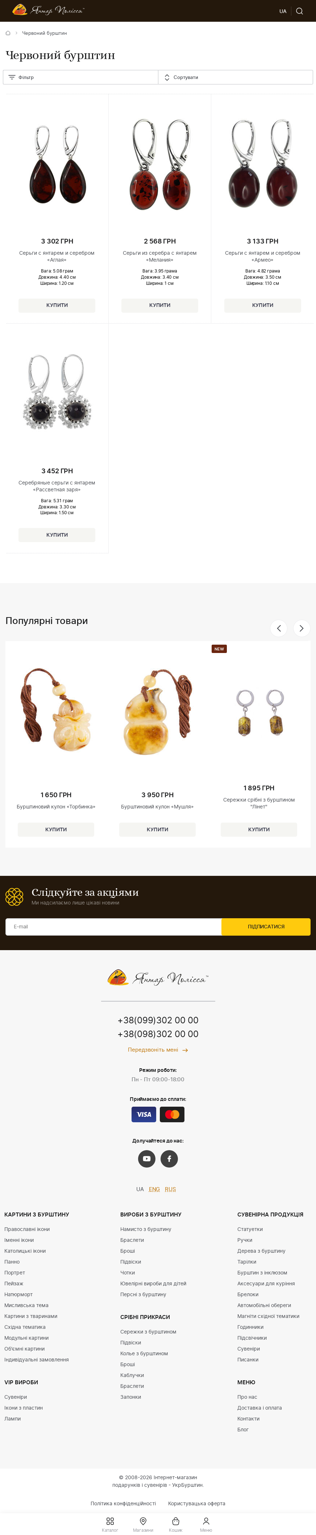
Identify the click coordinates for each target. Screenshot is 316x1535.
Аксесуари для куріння (266, 1283)
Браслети (132, 1240)
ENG (154, 1190)
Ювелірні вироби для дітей (153, 1283)
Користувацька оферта (196, 1503)
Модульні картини (26, 1338)
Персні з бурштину (143, 1294)
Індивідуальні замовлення (36, 1360)
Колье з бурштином (144, 1353)
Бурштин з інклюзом (262, 1273)
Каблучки (132, 1375)
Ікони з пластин (23, 1408)
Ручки (244, 1240)
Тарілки (246, 1262)
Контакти (248, 1419)
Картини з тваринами (30, 1316)
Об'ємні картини (24, 1349)
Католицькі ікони (25, 1251)
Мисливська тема (26, 1305)
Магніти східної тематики (268, 1316)
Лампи (12, 1419)
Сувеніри (15, 1397)
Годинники (250, 1327)
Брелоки (247, 1294)
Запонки (130, 1397)
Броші (127, 1251)
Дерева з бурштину (261, 1251)
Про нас (247, 1397)
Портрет (14, 1273)
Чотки (127, 1273)
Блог (243, 1429)
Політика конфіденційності (123, 1503)
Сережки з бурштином (148, 1332)
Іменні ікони (19, 1240)
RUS (170, 1190)
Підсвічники (252, 1338)
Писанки (247, 1360)
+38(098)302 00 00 (158, 1035)
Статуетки (250, 1229)
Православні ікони (27, 1229)
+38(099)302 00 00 (158, 1021)
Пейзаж (14, 1283)
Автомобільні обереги (264, 1305)
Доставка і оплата (259, 1408)
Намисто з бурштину (145, 1229)
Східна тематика (25, 1327)
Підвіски (130, 1262)
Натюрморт (18, 1294)
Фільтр (21, 78)
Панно (12, 1262)
